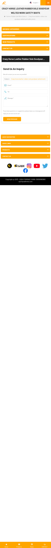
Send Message (12, 119)
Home (7, 16)
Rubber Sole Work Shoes (18, 16)
